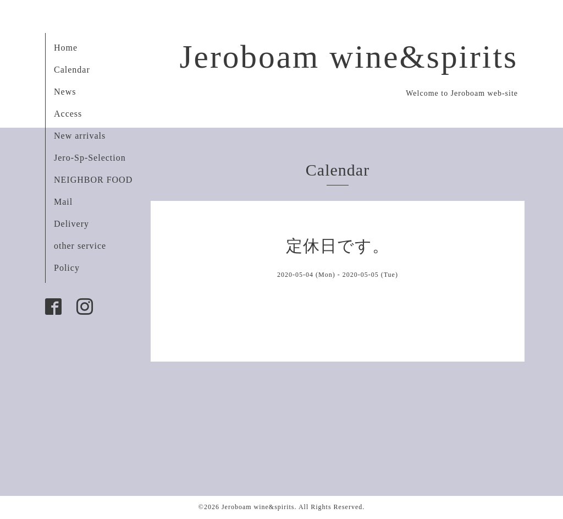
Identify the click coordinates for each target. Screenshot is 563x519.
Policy (67, 267)
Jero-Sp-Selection (90, 157)
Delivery (71, 223)
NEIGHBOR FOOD (93, 179)
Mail (63, 201)
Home (66, 47)
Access (68, 113)
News (65, 91)
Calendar (72, 69)
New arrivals (80, 135)
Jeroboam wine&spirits (348, 57)
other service (80, 245)
